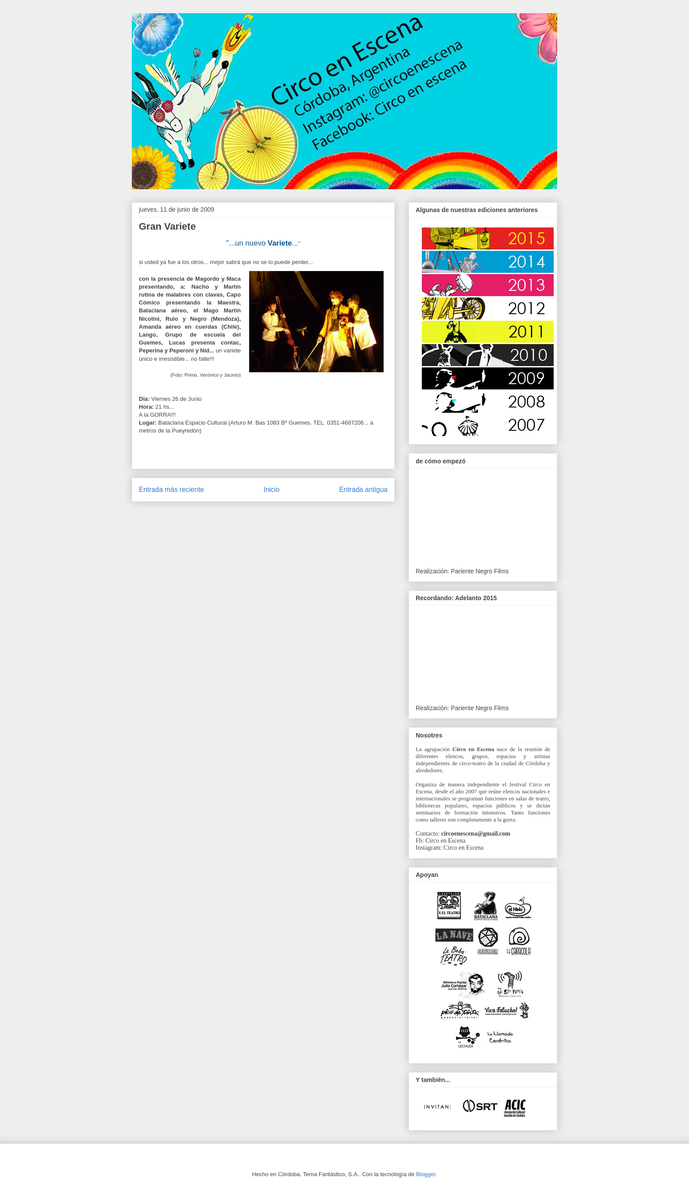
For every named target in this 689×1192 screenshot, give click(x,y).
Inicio (271, 489)
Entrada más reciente (171, 489)
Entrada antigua (363, 489)
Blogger (425, 1174)
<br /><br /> (482, 656)
